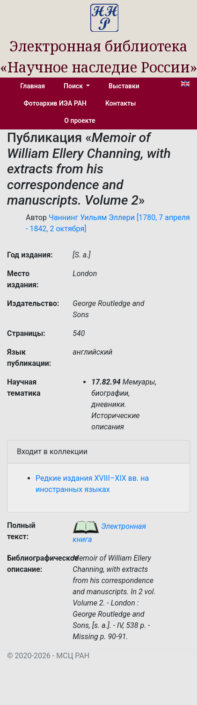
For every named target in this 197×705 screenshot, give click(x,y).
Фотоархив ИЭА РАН (55, 103)
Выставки (124, 86)
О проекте (79, 120)
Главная (32, 86)
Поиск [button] (74, 86)
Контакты (120, 103)
